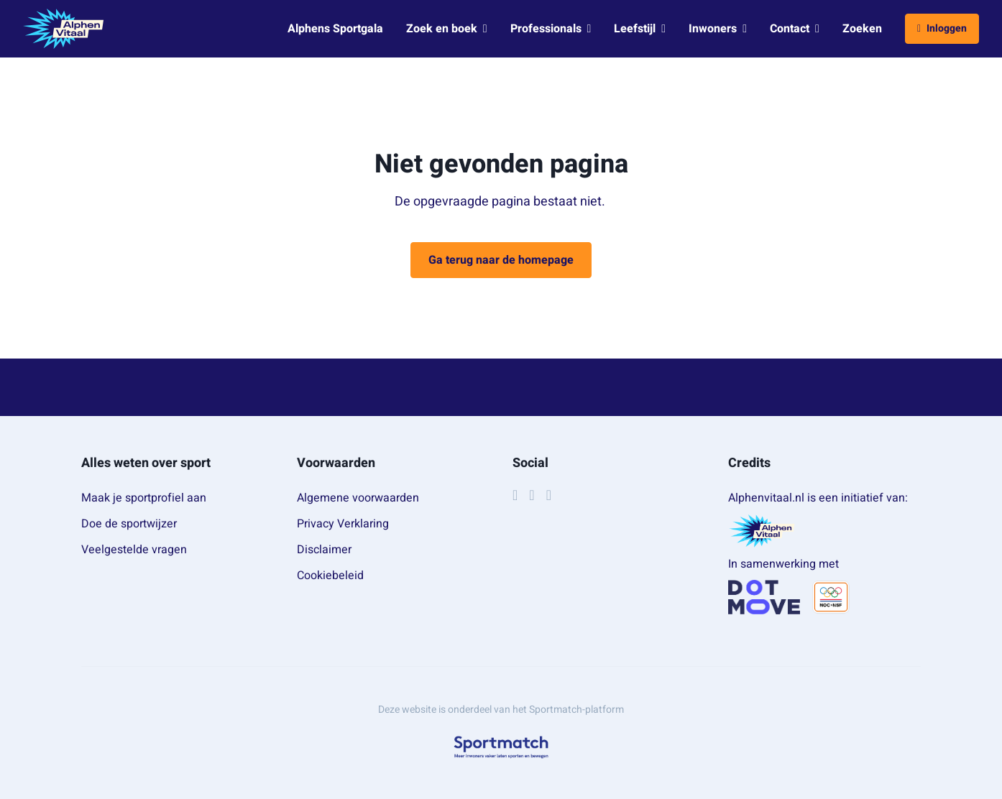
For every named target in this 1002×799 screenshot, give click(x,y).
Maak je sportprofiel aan (143, 498)
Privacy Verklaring (343, 523)
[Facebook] (515, 495)
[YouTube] (548, 495)
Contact (794, 28)
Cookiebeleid (330, 575)
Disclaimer (324, 549)
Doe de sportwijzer (129, 523)
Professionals (551, 28)
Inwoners (718, 28)
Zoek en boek (446, 28)
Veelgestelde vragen (134, 549)
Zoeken (862, 28)
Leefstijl (640, 28)
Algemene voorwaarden (358, 498)
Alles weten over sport (146, 463)
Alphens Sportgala (335, 28)
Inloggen (942, 28)
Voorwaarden (336, 463)
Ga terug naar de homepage (501, 260)
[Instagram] (531, 495)
